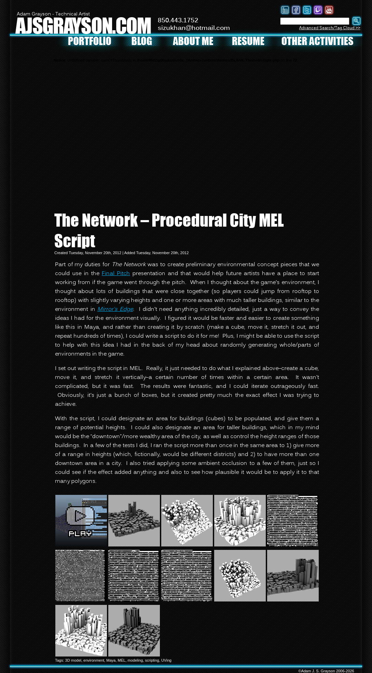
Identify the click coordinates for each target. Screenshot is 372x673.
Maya (111, 660)
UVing (166, 660)
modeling (135, 660)
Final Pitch (116, 274)
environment (94, 660)
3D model (73, 660)
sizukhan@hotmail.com (194, 28)
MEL (121, 660)
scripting (152, 660)
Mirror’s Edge (115, 309)
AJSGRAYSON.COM (83, 25)
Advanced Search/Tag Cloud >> (329, 28)
